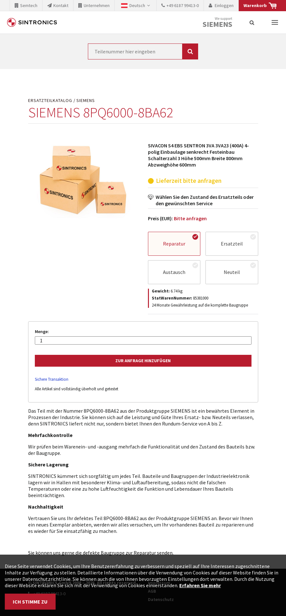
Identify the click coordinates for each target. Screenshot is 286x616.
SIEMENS (85, 100)
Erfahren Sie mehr (200, 585)
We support (217, 22)
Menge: (42, 331)
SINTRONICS (32, 22)
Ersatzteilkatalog (50, 100)
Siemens (217, 24)
